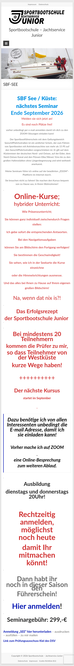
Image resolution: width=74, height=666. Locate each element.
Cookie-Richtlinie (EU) (47, 661)
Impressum (32, 4)
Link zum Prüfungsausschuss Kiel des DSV (29, 640)
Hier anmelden (36, 606)
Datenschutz (43, 4)
